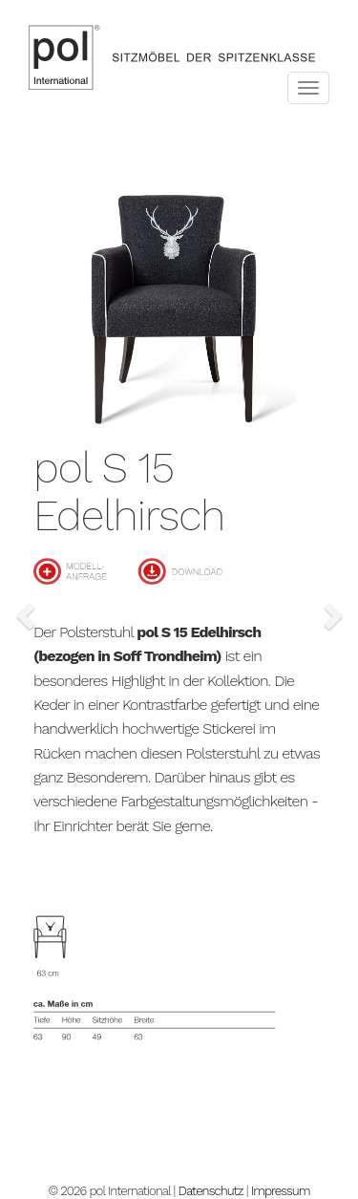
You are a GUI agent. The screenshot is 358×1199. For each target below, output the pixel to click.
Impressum (280, 1191)
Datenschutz (211, 1191)
